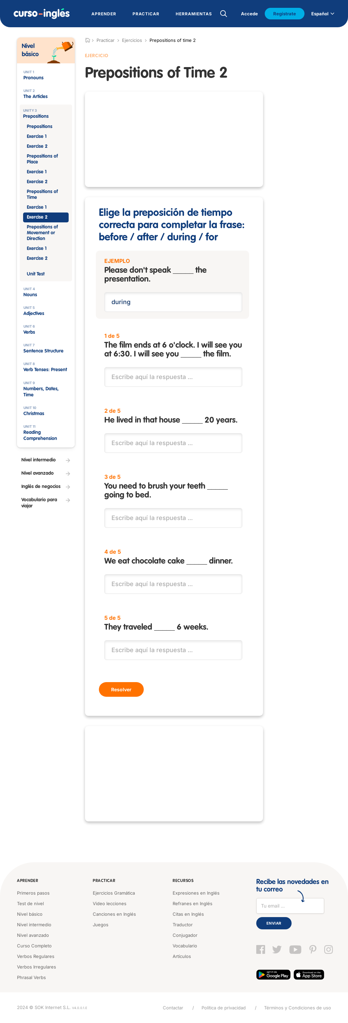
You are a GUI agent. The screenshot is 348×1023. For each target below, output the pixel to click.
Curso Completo (34, 945)
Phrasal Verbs (31, 977)
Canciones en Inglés (114, 914)
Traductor (183, 924)
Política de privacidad (224, 1007)
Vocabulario (185, 945)
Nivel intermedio (34, 924)
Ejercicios (132, 40)
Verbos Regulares (35, 956)
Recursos (183, 881)
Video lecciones (109, 903)
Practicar (104, 881)
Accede (249, 13)
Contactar (173, 1007)
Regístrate (284, 13)
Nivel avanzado (33, 935)
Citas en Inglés (188, 914)
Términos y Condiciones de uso (297, 1007)
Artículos (182, 956)
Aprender (27, 881)
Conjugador (185, 935)
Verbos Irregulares (36, 967)
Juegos (100, 924)
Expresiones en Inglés (196, 893)
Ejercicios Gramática (114, 893)
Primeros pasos (33, 893)
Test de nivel (30, 903)
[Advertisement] (174, 139)
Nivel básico (29, 914)
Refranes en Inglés (192, 903)
